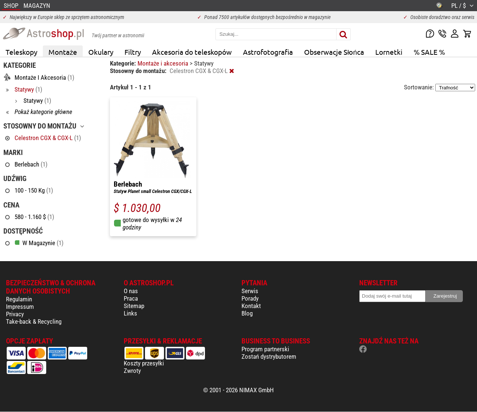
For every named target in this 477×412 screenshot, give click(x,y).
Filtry (132, 51)
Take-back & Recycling (33, 321)
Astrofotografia (268, 51)
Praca (131, 298)
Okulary (100, 51)
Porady (250, 298)
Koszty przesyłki (144, 363)
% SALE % (429, 51)
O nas (131, 291)
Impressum (20, 306)
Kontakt (251, 306)
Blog (247, 313)
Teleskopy (21, 51)
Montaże (62, 51)
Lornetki (388, 51)
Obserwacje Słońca (334, 51)
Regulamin (19, 299)
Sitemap (134, 306)
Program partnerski (265, 349)
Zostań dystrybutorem (268, 356)
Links (130, 313)
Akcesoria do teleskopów (192, 51)
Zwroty (132, 370)
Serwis (249, 291)
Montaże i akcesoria (164, 63)
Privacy (15, 314)
